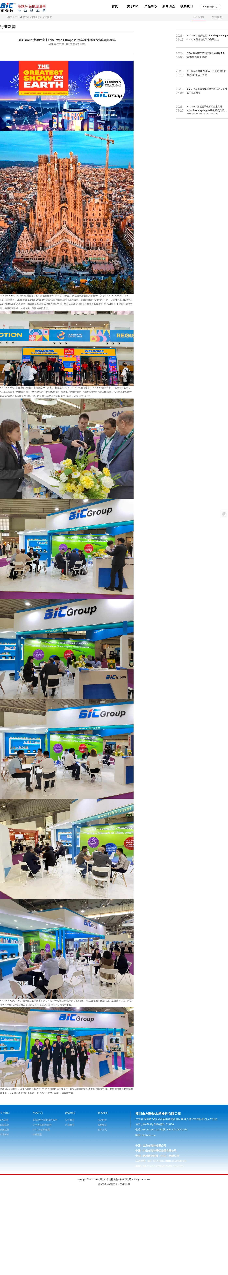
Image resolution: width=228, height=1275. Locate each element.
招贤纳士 (102, 1120)
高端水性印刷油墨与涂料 (45, 1120)
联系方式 (102, 1129)
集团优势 (4, 1129)
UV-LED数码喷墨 (41, 1129)
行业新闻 (47, 17)
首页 (25, 17)
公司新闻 (217, 17)
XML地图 (125, 1184)
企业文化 (4, 1125)
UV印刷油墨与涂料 (42, 1125)
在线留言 (102, 1125)
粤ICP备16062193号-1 (109, 1184)
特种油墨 (37, 1134)
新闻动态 (35, 17)
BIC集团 (4, 1120)
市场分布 (4, 1134)
